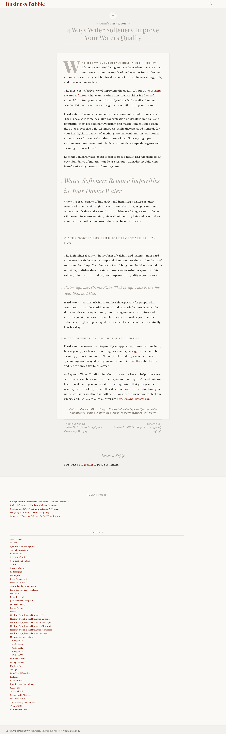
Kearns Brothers (17, 608)
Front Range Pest (17, 583)
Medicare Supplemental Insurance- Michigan (30, 622)
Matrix (13, 612)
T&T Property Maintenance (22, 702)
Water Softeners (133, 412)
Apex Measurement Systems (22, 546)
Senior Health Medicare (20, 695)
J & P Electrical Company (21, 601)
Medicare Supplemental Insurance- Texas (29, 633)
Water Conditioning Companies (104, 412)
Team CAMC (15, 706)
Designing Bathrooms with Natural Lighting (29, 512)
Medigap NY (17, 648)
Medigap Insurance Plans (21, 637)
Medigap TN (17, 652)
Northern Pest (16, 666)
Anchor (13, 543)
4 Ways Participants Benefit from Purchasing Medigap (88, 427)
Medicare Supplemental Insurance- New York (30, 626)
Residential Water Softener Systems (129, 409)
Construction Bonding (20, 561)
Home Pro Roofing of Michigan (24, 590)
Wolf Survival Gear (18, 710)
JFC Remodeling (17, 604)
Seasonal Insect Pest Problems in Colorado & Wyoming (35, 509)
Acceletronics (16, 539)
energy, (132, 351)
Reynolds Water (89, 409)
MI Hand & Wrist (17, 659)
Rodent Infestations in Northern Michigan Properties (33, 505)
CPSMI (13, 564)
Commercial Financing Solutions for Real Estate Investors (35, 516)
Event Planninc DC (18, 579)
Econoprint (15, 575)
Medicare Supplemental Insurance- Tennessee (31, 630)
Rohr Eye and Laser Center (22, 684)
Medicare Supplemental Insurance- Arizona (29, 619)
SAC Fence (15, 688)
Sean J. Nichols (16, 691)
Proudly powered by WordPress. (23, 731)
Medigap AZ (17, 641)
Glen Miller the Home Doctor (23, 586)
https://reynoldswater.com (134, 398)
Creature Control (17, 568)
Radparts (14, 677)
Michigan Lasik (17, 662)
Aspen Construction (19, 550)
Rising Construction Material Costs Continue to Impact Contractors (39, 502)
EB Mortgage (16, 572)
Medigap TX (17, 655)
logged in (87, 464)
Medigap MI (17, 644)
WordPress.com (71, 731)
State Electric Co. (17, 699)
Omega (13, 670)
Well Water (149, 412)
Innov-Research (17, 597)
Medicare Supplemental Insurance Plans (28, 615)
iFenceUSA (15, 593)
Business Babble (25, 3)
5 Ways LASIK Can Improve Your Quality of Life (137, 427)
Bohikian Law (16, 554)
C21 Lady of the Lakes (20, 557)
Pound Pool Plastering (20, 673)
